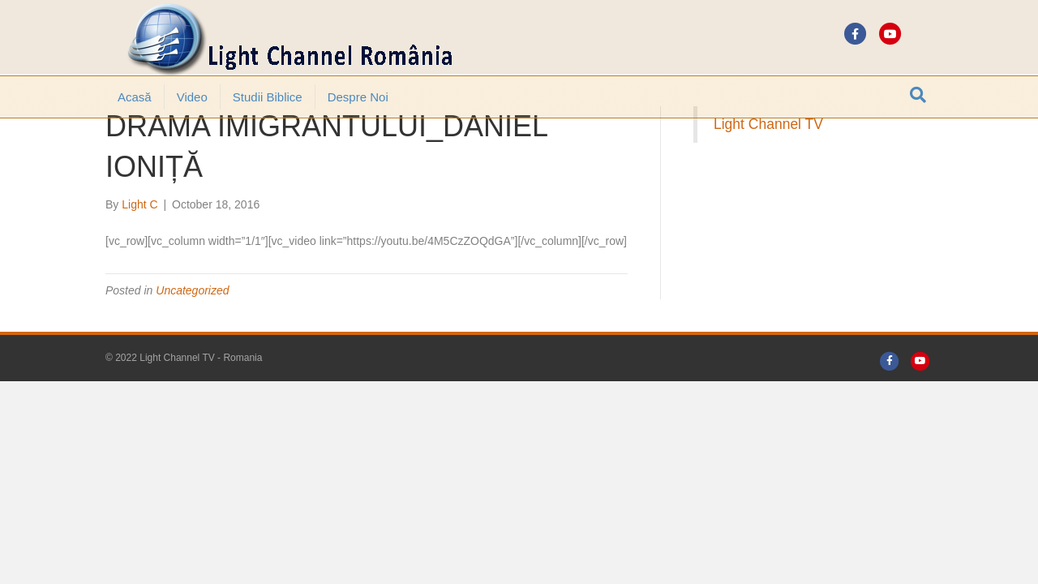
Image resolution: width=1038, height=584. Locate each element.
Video (192, 97)
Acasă (135, 97)
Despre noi (358, 97)
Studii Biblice (267, 97)
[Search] (918, 95)
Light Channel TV (768, 169)
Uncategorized (192, 334)
